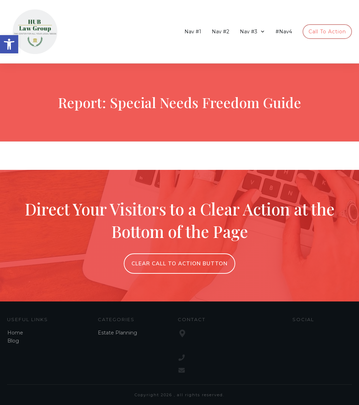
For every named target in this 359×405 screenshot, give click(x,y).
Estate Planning (117, 333)
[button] (9, 44)
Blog (13, 341)
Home (15, 333)
